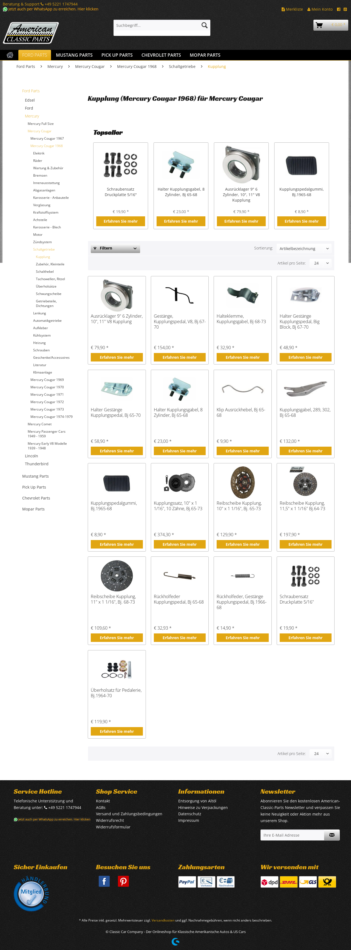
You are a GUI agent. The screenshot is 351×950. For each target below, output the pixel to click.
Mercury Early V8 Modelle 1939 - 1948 (47, 445)
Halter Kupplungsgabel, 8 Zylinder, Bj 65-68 (181, 191)
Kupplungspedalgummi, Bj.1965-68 (301, 191)
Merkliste (292, 9)
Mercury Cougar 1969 (47, 379)
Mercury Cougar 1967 (47, 138)
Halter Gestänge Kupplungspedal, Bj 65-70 (116, 412)
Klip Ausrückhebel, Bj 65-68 (241, 412)
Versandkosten (163, 920)
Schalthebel (45, 271)
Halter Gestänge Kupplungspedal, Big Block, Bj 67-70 (299, 321)
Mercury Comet (40, 424)
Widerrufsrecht (110, 820)
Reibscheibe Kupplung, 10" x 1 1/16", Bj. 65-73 (239, 506)
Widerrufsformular (113, 827)
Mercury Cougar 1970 (47, 387)
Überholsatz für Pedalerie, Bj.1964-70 (116, 693)
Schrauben (41, 350)
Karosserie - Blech (47, 227)
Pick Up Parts (34, 487)
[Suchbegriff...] (162, 25)
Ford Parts (31, 90)
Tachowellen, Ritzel (50, 279)
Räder (37, 160)
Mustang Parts (35, 476)
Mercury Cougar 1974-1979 (51, 416)
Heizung (39, 342)
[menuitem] (162, 28)
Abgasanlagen (44, 190)
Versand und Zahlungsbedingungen (129, 813)
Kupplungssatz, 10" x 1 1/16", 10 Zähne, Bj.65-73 (178, 506)
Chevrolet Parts (36, 498)
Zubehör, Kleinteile (50, 264)
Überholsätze (46, 286)
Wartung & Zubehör (48, 168)
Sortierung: (263, 248)
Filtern (103, 248)
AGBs (101, 807)
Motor (38, 234)
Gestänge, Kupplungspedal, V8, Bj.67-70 (180, 321)
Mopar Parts (33, 509)
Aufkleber (40, 328)
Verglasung (41, 205)
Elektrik (38, 153)
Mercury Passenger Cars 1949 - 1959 (47, 433)
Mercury (32, 116)
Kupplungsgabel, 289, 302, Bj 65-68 (305, 412)
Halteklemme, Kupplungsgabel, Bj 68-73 (241, 319)
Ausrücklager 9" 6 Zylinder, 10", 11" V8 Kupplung (241, 194)
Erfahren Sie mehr (121, 221)
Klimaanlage (42, 372)
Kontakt (103, 800)
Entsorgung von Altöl (197, 800)
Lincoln (31, 455)
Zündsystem (42, 242)
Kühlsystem (42, 335)
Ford (29, 108)
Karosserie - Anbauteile (51, 197)
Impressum (188, 820)
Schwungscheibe (48, 293)
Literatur (39, 365)
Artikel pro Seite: (292, 263)
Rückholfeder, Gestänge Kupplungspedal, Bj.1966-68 (242, 602)
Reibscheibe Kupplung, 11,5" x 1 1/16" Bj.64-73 (302, 506)
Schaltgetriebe (44, 249)
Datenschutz (189, 813)
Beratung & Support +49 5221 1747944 (40, 4)
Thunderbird (37, 463)
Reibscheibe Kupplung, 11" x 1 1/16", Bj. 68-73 (113, 599)
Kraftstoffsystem (45, 212)
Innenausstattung (46, 182)
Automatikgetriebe (47, 320)
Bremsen (40, 175)
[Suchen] (204, 25)
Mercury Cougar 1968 (46, 145)
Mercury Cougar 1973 (47, 409)
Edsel (30, 100)
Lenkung (39, 313)
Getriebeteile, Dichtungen (46, 303)
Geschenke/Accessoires (51, 357)
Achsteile (40, 219)
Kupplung (43, 256)
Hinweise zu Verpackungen (203, 807)
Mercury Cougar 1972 (47, 402)
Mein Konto (320, 9)
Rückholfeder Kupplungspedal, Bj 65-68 (179, 599)
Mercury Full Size (41, 123)
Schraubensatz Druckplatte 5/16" (121, 191)
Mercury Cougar (40, 131)
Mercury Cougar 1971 (47, 394)
